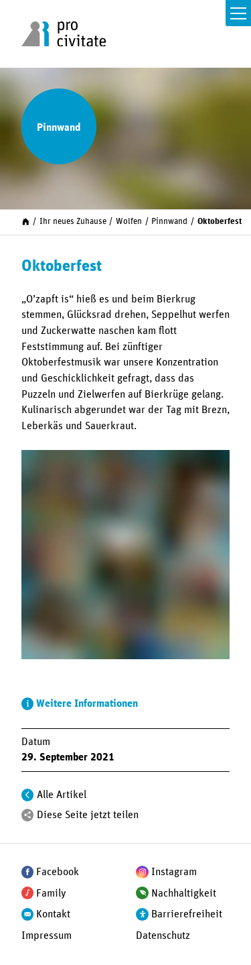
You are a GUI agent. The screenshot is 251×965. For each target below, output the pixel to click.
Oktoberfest (219, 221)
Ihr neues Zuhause (72, 221)
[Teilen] (27, 815)
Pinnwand (169, 221)
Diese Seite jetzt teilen (88, 814)
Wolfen (129, 221)
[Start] (25, 221)
